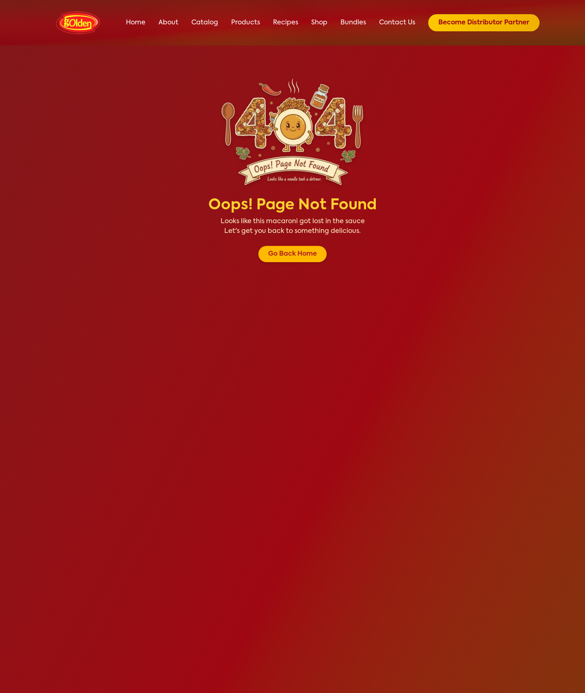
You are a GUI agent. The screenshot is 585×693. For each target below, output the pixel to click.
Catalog (204, 23)
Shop (319, 23)
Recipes (285, 23)
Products (245, 23)
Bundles (353, 23)
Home (135, 23)
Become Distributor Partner (483, 23)
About (168, 23)
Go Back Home (292, 254)
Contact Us (397, 23)
